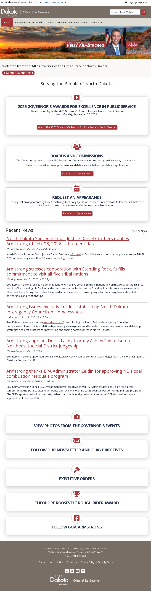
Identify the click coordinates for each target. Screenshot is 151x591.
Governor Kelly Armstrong (18, 72)
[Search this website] (143, 12)
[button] (67, 571)
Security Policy (105, 562)
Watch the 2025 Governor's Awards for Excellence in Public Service (77, 127)
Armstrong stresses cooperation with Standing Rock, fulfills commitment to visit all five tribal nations (65, 271)
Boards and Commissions (77, 173)
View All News (139, 231)
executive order (53, 322)
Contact (42, 562)
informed (75, 254)
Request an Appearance (77, 213)
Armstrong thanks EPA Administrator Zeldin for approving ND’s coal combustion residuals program (74, 373)
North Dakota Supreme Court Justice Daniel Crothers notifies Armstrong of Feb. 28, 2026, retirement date (67, 241)
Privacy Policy (87, 562)
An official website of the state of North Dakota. (32, 2)
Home (7, 22)
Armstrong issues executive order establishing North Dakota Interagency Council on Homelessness (67, 309)
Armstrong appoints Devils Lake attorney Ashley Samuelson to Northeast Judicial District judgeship (69, 343)
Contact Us (97, 22)
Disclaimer (71, 562)
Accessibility (56, 562)
